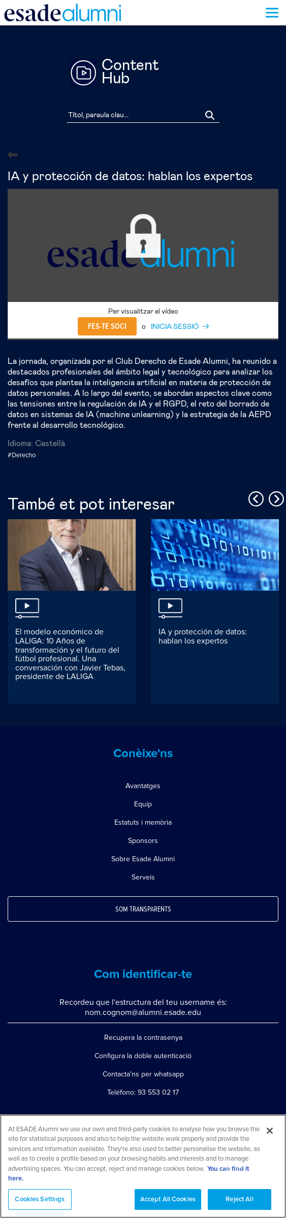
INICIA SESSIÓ (175, 326)
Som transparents (143, 909)
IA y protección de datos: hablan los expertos (202, 636)
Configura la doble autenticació (143, 1056)
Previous (254, 497)
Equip (143, 804)
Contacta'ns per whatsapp (143, 1074)
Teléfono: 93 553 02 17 (143, 1092)
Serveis (143, 877)
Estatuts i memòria (143, 822)
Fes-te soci (107, 326)
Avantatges (143, 786)
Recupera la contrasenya (143, 1037)
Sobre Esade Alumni (143, 859)
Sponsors (143, 840)
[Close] (270, 1135)
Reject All (239, 1204)
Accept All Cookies (168, 1204)
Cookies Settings (40, 1204)
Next (275, 497)
